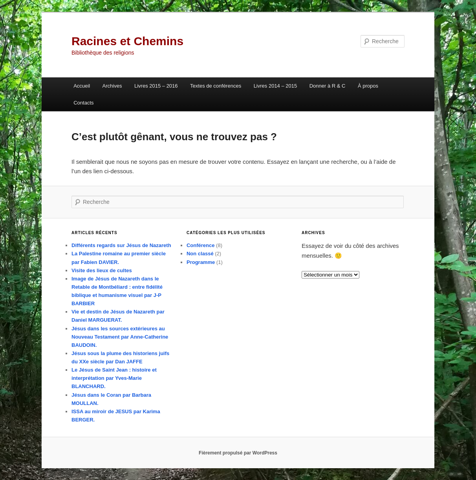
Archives (112, 86)
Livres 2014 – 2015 (275, 86)
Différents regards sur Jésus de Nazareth (121, 245)
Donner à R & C (327, 86)
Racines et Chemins (127, 41)
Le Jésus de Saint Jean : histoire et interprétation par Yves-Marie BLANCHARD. (114, 378)
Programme (201, 262)
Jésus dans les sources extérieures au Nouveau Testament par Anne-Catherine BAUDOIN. (119, 337)
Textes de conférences (215, 86)
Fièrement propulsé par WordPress (238, 453)
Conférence (201, 245)
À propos (368, 86)
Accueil (81, 86)
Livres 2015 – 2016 (156, 86)
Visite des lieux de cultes (101, 270)
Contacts (83, 103)
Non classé (200, 253)
